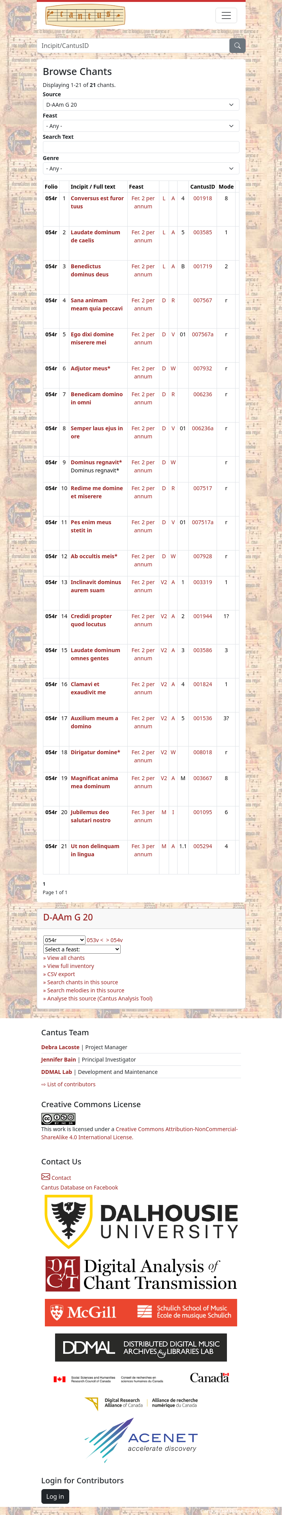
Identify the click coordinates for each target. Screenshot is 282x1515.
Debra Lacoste (60, 1047)
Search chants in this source (82, 982)
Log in (55, 1496)
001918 (202, 198)
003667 (202, 778)
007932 (202, 368)
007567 (202, 300)
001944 (202, 616)
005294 (202, 846)
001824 (202, 684)
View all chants (66, 957)
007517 (202, 488)
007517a (203, 522)
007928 (202, 556)
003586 (202, 650)
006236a (203, 428)
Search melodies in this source (85, 990)
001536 (202, 718)
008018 (202, 752)
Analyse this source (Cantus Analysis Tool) (99, 998)
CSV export (61, 974)
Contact (56, 1177)
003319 (202, 582)
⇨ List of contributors (68, 1084)
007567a (203, 334)
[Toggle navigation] (226, 15)
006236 (202, 394)
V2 (164, 582)
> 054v (114, 940)
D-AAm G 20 (68, 917)
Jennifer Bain (59, 1059)
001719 (202, 266)
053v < (95, 940)
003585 (202, 232)
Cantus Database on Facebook (79, 1187)
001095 (202, 812)
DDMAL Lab (56, 1071)
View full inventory (70, 966)
